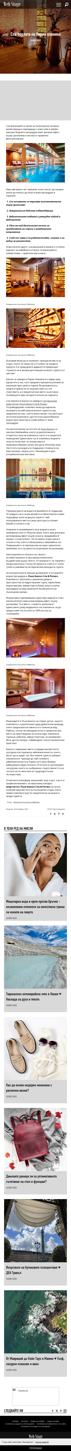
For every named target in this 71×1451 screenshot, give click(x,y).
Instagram (63, 814)
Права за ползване (38, 1421)
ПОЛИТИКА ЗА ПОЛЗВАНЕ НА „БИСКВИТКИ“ (35, 1427)
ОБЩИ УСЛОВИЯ (53, 1421)
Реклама (15, 1421)
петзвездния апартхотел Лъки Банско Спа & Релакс (31, 402)
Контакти (24, 1421)
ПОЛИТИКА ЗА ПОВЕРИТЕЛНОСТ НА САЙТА (51, 1424)
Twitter (55, 814)
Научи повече (42, 1442)
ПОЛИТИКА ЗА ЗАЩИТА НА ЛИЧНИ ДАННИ (19, 1424)
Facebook (51, 814)
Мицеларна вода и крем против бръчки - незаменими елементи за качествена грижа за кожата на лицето (35, 906)
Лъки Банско (48, 429)
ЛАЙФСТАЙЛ (35, 40)
